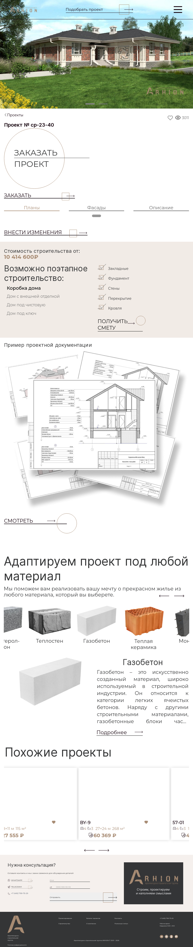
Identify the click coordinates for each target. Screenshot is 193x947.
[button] (7, 852)
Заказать (36, 195)
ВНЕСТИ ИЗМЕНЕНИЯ (40, 232)
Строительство (64, 924)
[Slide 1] (89, 104)
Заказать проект (39, 158)
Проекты (15, 115)
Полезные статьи (121, 924)
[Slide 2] (103, 104)
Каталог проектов (93, 918)
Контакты (118, 918)
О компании (91, 924)
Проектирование (65, 918)
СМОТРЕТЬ (35, 521)
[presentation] (164, 596)
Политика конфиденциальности (17, 945)
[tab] (50, 288)
